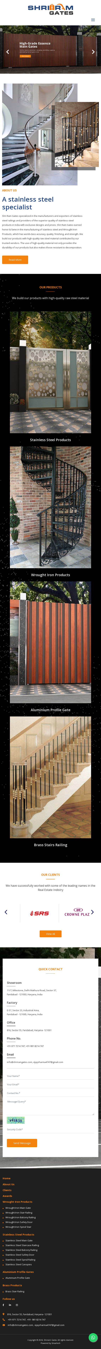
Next (93, 912)
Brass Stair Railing (14, 1291)
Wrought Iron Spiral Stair (18, 1226)
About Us (9, 1184)
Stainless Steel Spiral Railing (20, 1259)
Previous (7, 912)
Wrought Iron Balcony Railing (20, 1217)
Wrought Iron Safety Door (19, 1222)
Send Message (22, 1143)
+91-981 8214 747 (35, 1046)
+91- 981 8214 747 (36, 1319)
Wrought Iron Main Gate (18, 1207)
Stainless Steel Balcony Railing (21, 1250)
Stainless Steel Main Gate (19, 1240)
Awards (7, 1196)
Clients (7, 1190)
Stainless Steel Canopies (18, 1264)
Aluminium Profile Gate (17, 1277)
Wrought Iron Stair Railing (18, 1212)
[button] (7, 49)
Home (6, 1178)
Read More (15, 259)
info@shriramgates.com (19, 1062)
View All (50, 934)
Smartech (56, 1343)
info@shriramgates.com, (18, 1325)
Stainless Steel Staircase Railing (22, 1245)
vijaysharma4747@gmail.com (48, 1062)
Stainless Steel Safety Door (19, 1254)
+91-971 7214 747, (14, 1319)
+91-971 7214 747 (16, 1046)
